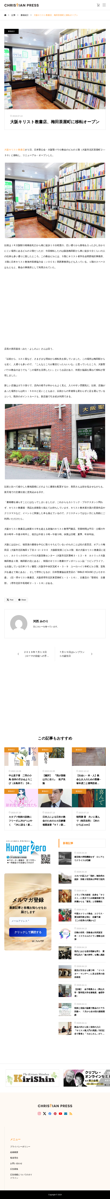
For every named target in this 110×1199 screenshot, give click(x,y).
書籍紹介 (11, 31)
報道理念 (14, 1158)
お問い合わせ (16, 1163)
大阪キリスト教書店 (14, 149)
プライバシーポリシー (22, 941)
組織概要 (14, 1152)
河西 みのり (40, 621)
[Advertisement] (55, 698)
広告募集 (14, 1169)
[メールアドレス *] (28, 921)
